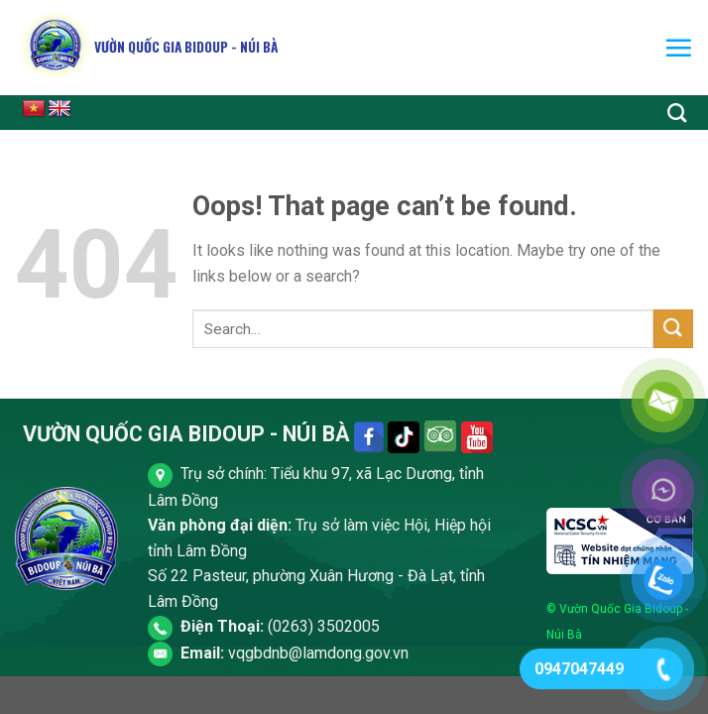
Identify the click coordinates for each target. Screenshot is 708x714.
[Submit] (673, 328)
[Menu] (678, 47)
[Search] (676, 112)
